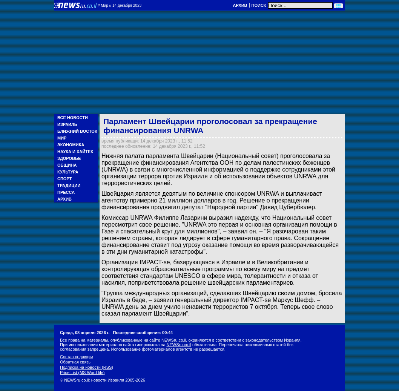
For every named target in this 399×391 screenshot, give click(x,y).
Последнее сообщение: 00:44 (143, 332)
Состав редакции (76, 356)
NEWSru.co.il (179, 344)
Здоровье (69, 158)
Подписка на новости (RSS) (86, 367)
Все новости (72, 117)
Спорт (64, 178)
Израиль (67, 124)
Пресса (66, 192)
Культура (67, 172)
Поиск (259, 5)
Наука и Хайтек (75, 151)
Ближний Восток (77, 131)
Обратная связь (75, 362)
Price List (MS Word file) (82, 372)
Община (67, 165)
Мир (61, 138)
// (119, 5)
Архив (240, 5)
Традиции (68, 185)
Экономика (70, 145)
